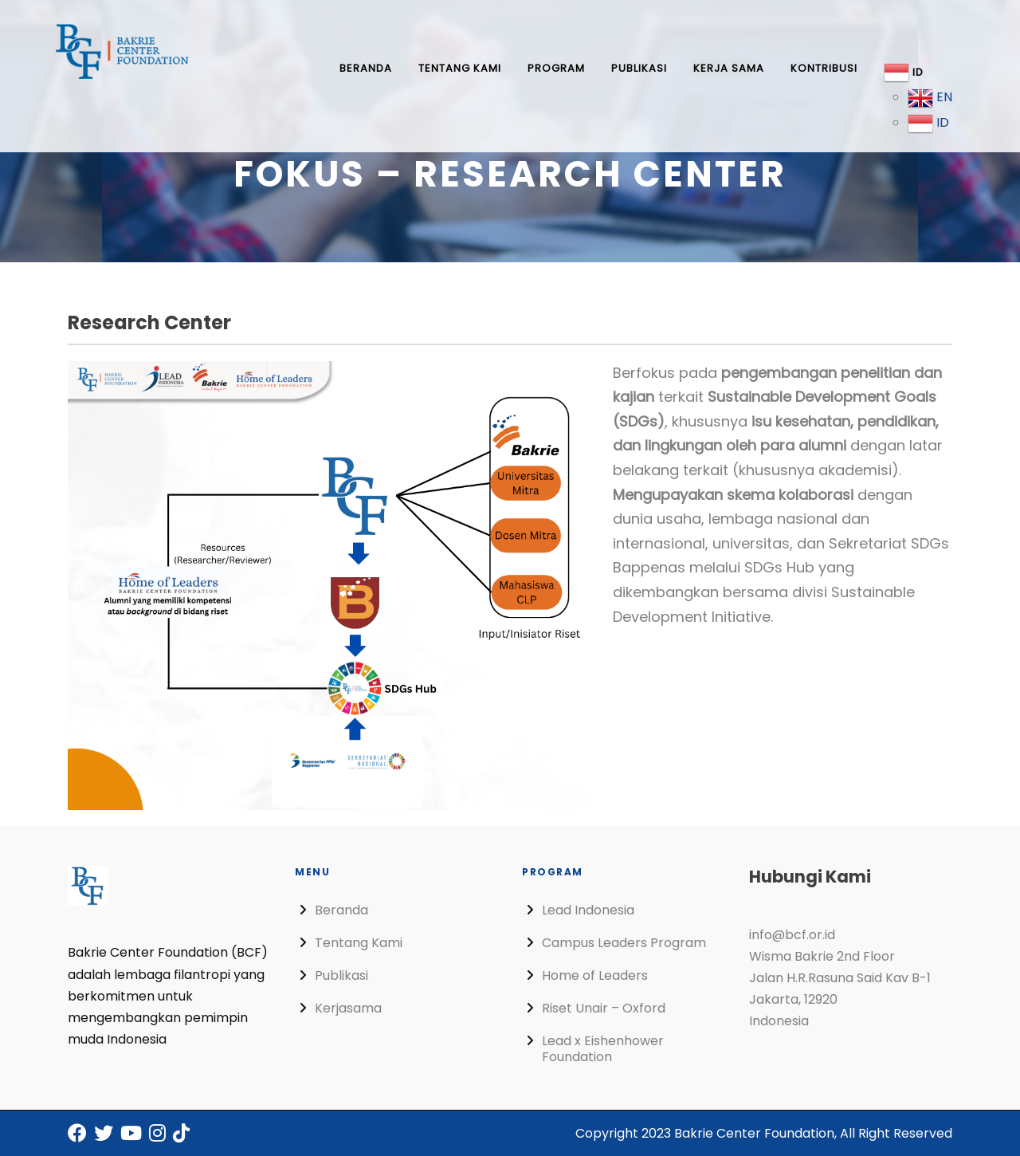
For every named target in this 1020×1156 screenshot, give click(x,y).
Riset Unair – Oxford (603, 1008)
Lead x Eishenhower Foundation (603, 1049)
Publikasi (639, 68)
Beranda (365, 68)
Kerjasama (348, 1008)
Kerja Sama (728, 68)
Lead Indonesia (588, 910)
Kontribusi (823, 68)
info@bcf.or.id (792, 935)
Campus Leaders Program (624, 943)
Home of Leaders (595, 975)
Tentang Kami (459, 68)
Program (556, 68)
